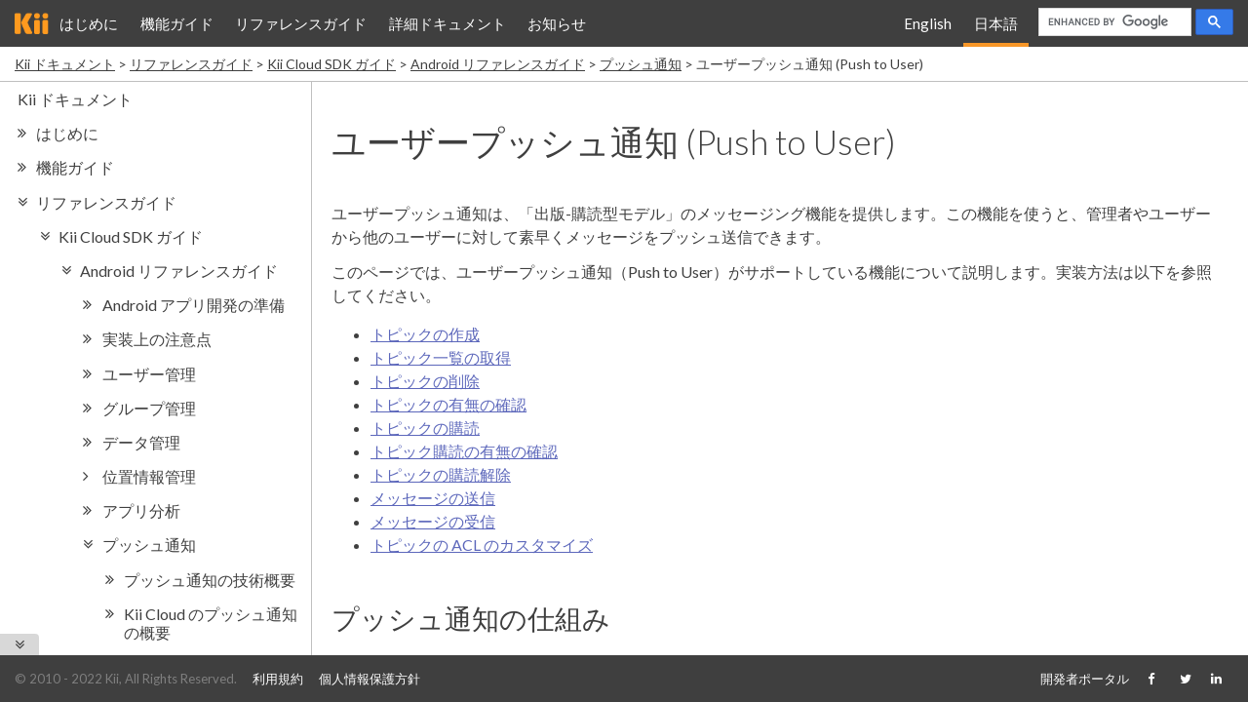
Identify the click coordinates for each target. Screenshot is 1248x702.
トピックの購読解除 (440, 474)
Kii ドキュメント (65, 64)
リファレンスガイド (301, 23)
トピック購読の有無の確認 (464, 451)
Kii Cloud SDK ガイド (331, 64)
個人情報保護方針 (369, 678)
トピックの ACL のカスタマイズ (481, 544)
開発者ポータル (1084, 678)
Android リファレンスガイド (497, 64)
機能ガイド (177, 23)
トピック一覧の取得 (440, 357)
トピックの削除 (425, 380)
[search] (1113, 22)
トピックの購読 (425, 427)
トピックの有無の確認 (448, 404)
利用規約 (278, 678)
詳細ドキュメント (447, 23)
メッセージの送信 (432, 497)
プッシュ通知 (641, 64)
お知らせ (556, 23)
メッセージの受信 (432, 521)
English (928, 23)
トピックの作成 (425, 334)
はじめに (88, 23)
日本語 (996, 23)
